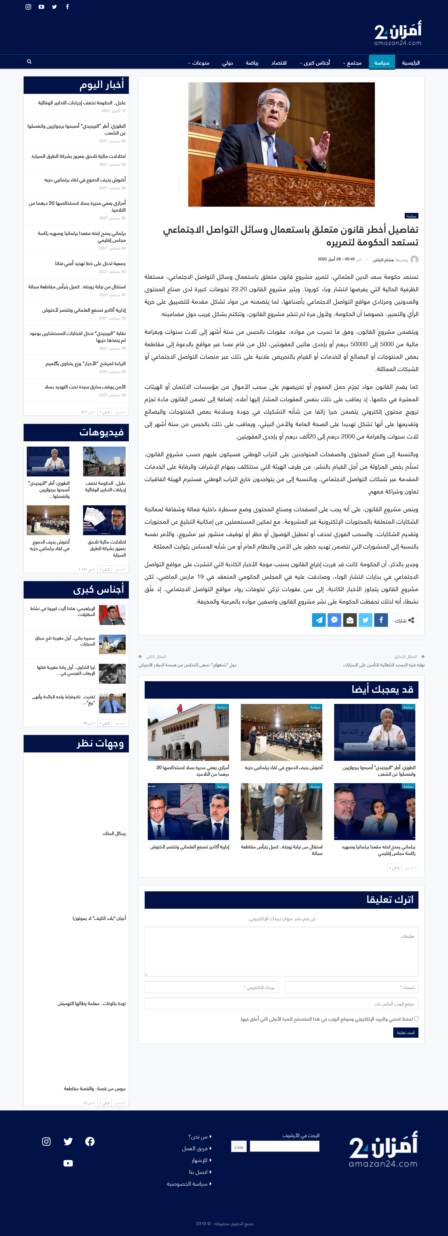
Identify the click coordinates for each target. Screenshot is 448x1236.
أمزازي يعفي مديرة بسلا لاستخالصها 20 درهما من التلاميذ (77, 206)
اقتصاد (279, 62)
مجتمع (354, 62)
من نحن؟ (198, 1136)
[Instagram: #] (46, 1141)
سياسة (382, 62)
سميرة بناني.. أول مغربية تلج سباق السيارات (65, 640)
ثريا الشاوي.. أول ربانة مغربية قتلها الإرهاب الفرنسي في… (66, 670)
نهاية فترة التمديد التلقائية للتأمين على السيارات (384, 664)
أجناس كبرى (317, 62)
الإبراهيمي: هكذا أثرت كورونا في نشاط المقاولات (62, 611)
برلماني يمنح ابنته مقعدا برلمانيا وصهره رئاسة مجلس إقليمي (82, 236)
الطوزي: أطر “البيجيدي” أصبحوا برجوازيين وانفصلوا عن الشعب (76, 129)
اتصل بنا (198, 1171)
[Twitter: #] (68, 1141)
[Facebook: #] (90, 1141)
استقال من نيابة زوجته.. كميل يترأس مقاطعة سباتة (77, 286)
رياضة (252, 62)
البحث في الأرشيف (301, 1135)
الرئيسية (411, 62)
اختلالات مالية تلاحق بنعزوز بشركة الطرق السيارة (79, 155)
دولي (227, 62)
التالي (394, 867)
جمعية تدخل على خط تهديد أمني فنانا (90, 262)
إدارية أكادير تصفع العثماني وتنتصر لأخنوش (84, 309)
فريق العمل (195, 1147)
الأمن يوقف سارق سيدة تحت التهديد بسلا (85, 386)
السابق (410, 867)
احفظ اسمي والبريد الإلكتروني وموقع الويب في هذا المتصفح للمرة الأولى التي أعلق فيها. (326, 1018)
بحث (239, 1146)
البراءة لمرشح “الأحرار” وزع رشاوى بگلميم (86, 362)
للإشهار (200, 1159)
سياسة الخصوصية (187, 1183)
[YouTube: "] (68, 1163)
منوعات (201, 62)
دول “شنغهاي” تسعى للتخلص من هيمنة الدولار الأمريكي (187, 664)
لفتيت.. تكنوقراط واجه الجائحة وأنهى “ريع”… (63, 699)
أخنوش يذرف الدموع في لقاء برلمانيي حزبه (85, 179)
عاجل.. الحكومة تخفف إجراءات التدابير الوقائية (82, 102)
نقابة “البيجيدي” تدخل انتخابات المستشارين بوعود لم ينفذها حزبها (78, 336)
